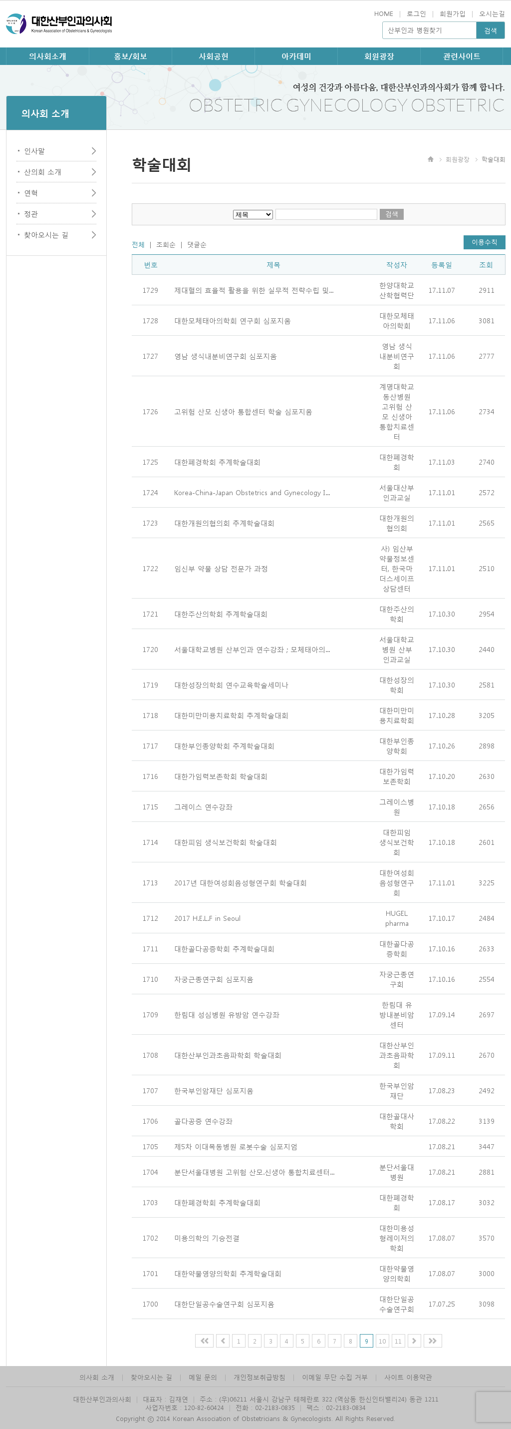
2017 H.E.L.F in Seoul (207, 917)
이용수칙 (485, 241)
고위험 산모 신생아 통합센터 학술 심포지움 (243, 411)
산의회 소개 (42, 171)
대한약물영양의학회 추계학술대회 (227, 1273)
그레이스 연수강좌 (203, 806)
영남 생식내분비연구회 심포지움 (225, 355)
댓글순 (197, 244)
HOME (383, 13)
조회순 (166, 244)
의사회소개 (47, 56)
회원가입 (453, 13)
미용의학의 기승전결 (207, 1237)
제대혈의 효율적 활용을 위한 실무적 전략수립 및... (253, 289)
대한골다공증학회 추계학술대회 (224, 948)
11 (398, 1341)
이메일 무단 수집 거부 (335, 1377)
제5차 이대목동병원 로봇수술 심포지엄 (235, 1146)
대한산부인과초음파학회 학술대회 (227, 1054)
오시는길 (492, 13)
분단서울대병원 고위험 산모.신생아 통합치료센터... (254, 1171)
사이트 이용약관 (408, 1377)
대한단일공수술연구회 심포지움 (224, 1303)
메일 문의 (203, 1377)
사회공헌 (214, 56)
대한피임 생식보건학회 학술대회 (225, 841)
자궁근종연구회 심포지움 (214, 978)
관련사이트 (462, 56)
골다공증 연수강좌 (203, 1120)
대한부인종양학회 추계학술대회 (224, 745)
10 (382, 1341)
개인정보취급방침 (259, 1377)
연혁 (31, 192)
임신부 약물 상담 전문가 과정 (221, 568)
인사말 (34, 150)
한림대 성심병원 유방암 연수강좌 (226, 1014)
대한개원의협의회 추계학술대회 (224, 522)
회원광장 (379, 56)
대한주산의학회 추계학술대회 (220, 613)
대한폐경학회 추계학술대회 (217, 461)
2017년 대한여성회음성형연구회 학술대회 (240, 882)
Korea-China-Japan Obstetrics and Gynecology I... (252, 492)
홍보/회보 (130, 56)
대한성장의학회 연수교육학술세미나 (231, 684)
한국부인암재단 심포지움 (214, 1090)
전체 (138, 244)
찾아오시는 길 (46, 234)
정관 (31, 213)
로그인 (416, 13)
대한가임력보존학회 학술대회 (220, 775)
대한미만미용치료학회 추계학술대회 (231, 715)
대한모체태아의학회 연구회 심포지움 (232, 320)
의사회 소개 (96, 1377)
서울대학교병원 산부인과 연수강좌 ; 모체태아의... (252, 649)
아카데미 (296, 56)
